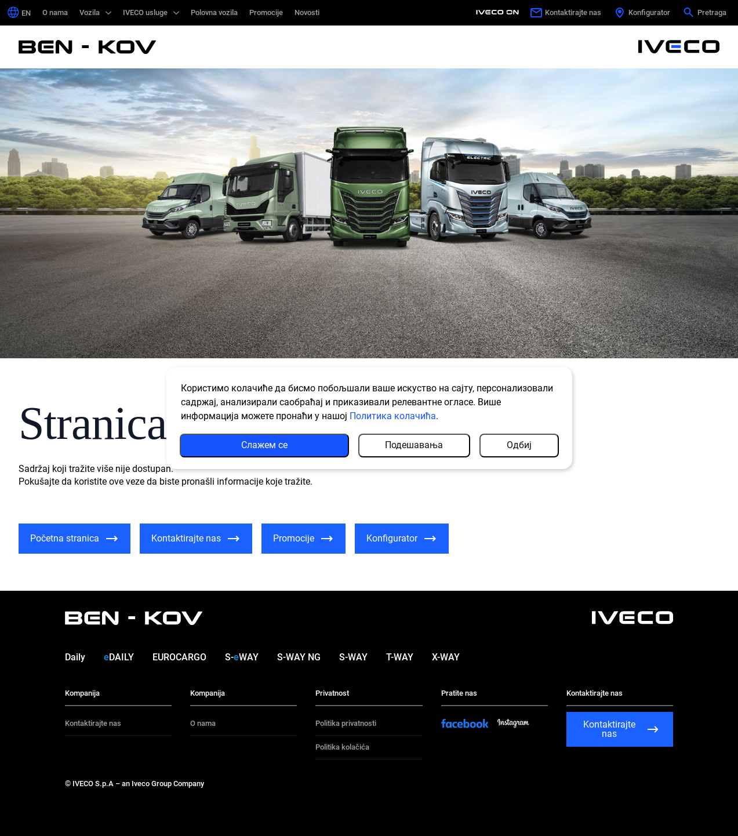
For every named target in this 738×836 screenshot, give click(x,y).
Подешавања (414, 444)
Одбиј (519, 444)
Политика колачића (393, 415)
